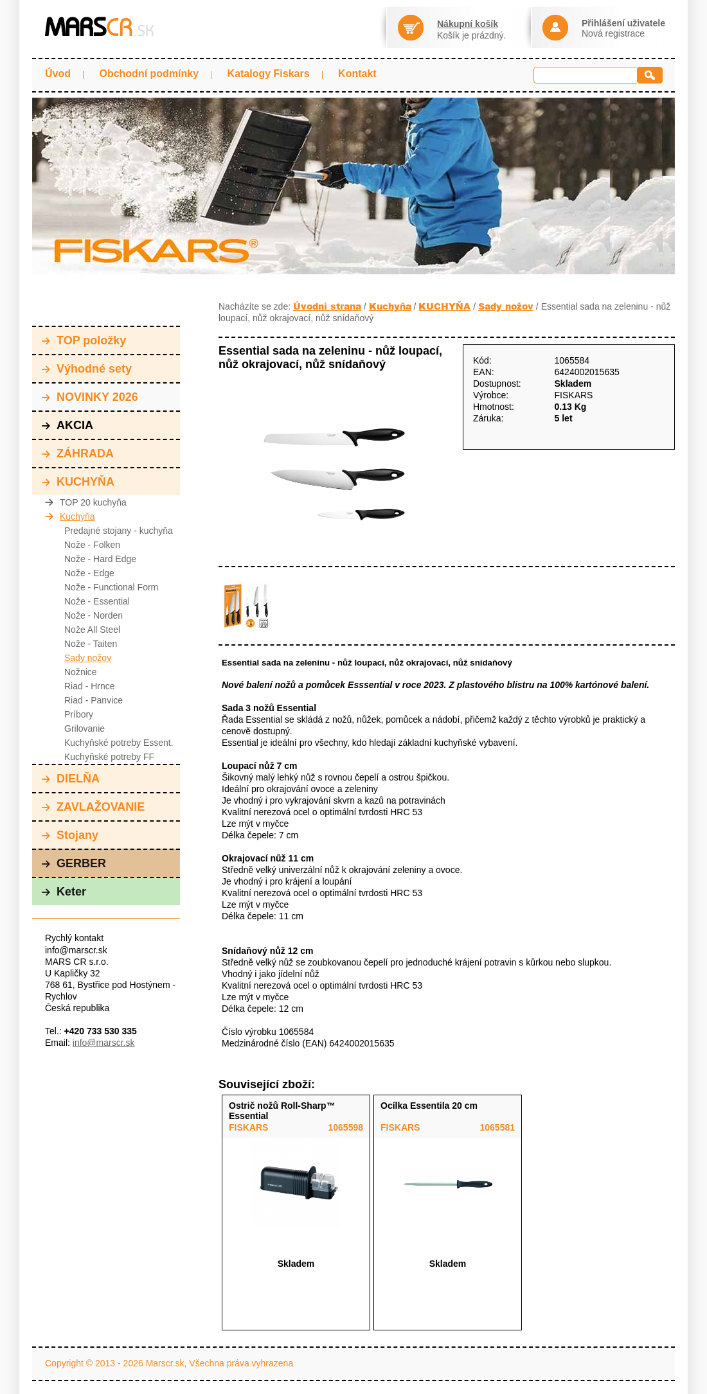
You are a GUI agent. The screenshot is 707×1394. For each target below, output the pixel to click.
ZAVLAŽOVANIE (93, 806)
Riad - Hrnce (89, 686)
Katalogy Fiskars (269, 73)
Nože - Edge (89, 573)
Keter (64, 891)
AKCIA (67, 425)
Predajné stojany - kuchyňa (118, 530)
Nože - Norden (93, 615)
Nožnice (80, 672)
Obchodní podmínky (149, 73)
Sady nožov (87, 658)
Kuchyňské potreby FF (109, 757)
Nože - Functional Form (111, 587)
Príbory (78, 714)
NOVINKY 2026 (90, 397)
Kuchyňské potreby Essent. (119, 742)
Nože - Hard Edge (100, 559)
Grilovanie (84, 728)
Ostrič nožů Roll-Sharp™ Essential (282, 1110)
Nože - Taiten (90, 644)
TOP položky (84, 340)
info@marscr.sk (104, 1042)
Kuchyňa (69, 516)
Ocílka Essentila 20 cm (429, 1105)
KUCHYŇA (78, 481)
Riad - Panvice (93, 700)
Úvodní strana (327, 306)
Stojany (70, 835)
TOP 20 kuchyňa (86, 502)
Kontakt (357, 73)
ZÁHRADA (78, 453)
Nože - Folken (92, 545)
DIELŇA (71, 778)
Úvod (58, 73)
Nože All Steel (92, 629)
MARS (99, 27)
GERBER (74, 863)
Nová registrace (613, 33)
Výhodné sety (87, 368)
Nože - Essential (97, 601)
